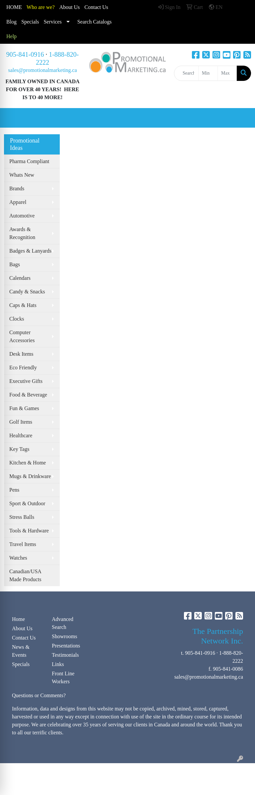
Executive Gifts (25, 381)
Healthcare (20, 435)
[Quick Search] (186, 73)
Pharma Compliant (29, 161)
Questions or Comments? (39, 695)
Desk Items (21, 354)
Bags (14, 264)
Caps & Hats (23, 305)
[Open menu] (241, 118)
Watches (18, 558)
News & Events (21, 651)
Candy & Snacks (27, 291)
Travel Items (22, 544)
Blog (11, 22)
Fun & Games (24, 408)
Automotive (22, 215)
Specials (30, 22)
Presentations (66, 645)
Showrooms (64, 636)
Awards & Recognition (22, 233)
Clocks (16, 319)
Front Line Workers (63, 677)
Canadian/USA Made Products (25, 575)
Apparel (18, 202)
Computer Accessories (22, 336)
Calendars (20, 278)
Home (18, 619)
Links (58, 664)
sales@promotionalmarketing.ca (42, 70)
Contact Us (24, 638)
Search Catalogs (94, 22)
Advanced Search (62, 623)
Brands (16, 188)
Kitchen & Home (27, 462)
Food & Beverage (28, 395)
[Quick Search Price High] (227, 73)
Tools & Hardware (29, 530)
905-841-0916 (25, 54)
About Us (69, 7)
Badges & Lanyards (30, 251)
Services (52, 22)
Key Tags (19, 449)
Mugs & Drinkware (30, 476)
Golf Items (20, 422)
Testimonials (65, 655)
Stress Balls (21, 517)
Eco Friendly (23, 367)
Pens (14, 490)
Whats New (21, 175)
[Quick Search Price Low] (208, 73)
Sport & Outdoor (27, 503)
